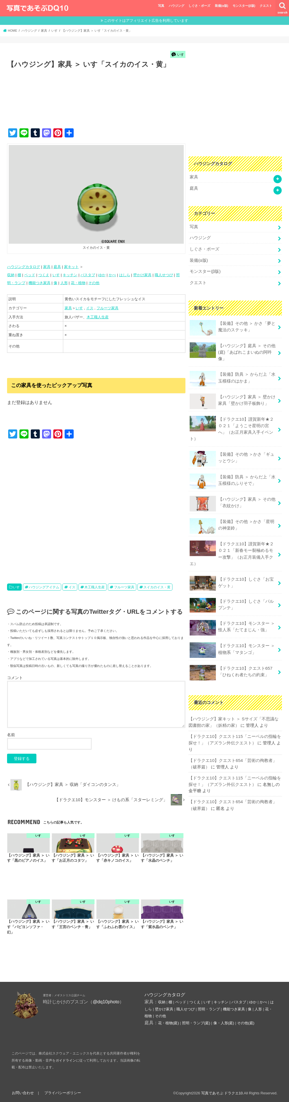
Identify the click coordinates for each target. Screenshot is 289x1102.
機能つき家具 (40, 283)
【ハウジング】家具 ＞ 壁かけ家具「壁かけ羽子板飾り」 (232, 396)
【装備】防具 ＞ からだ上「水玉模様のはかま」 (232, 374)
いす (56, 275)
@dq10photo (106, 1001)
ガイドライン (66, 1060)
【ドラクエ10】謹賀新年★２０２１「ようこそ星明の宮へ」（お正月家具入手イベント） (231, 422)
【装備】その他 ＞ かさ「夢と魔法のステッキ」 (232, 324)
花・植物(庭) (168, 1023)
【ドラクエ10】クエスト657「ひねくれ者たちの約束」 (231, 661)
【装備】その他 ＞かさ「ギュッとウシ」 (232, 452)
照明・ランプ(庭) (196, 1023)
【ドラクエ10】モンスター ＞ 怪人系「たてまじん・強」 (232, 617)
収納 (10, 275)
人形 (64, 283)
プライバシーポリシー (61, 1093)
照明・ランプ (209, 1009)
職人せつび (164, 275)
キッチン (70, 275)
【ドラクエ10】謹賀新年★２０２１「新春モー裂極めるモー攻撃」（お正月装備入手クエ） (231, 545)
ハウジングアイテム (44, 587)
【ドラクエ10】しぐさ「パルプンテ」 (231, 595)
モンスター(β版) (244, 5)
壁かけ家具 (142, 275)
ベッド (29, 275)
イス (89, 308)
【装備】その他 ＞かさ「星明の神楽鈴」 (232, 518)
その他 (93, 283)
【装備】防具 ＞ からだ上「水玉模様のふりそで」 (232, 474)
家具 (47, 267)
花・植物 (78, 283)
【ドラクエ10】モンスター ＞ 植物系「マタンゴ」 (232, 639)
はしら (124, 275)
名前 (11, 734)
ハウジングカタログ (23, 267)
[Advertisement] (110, 104)
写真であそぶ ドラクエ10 (222, 1093)
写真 (161, 5)
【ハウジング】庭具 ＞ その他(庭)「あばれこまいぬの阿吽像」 (232, 347)
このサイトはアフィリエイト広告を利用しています (146, 20)
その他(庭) (245, 1023)
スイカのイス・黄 (156, 587)
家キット (71, 267)
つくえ (43, 275)
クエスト (266, 5)
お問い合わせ (23, 1093)
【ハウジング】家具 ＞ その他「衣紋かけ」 (232, 496)
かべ (112, 275)
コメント (15, 677)
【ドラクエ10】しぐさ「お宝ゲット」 (231, 574)
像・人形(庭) (223, 1023)
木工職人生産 (98, 317)
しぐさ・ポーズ (199, 5)
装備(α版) (221, 5)
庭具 (57, 267)
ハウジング (176, 5)
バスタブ (87, 275)
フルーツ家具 (108, 308)
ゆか (102, 275)
